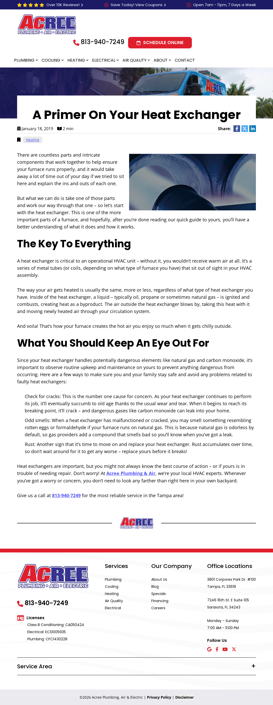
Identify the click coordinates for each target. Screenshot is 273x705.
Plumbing (24, 60)
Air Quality (134, 60)
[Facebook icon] (217, 649)
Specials (158, 593)
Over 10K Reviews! (63, 4)
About (161, 60)
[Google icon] (209, 649)
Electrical (103, 60)
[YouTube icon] (225, 649)
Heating (76, 60)
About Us (159, 579)
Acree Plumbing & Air (130, 473)
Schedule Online (163, 42)
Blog (155, 586)
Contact (185, 60)
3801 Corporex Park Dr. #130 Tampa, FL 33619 (231, 583)
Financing (159, 600)
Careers (158, 607)
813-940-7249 (102, 42)
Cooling (51, 60)
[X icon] (234, 649)
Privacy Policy (159, 697)
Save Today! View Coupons (137, 4)
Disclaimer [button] (184, 697)
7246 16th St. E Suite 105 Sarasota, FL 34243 (228, 603)
